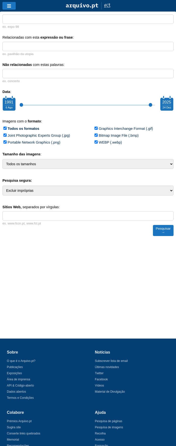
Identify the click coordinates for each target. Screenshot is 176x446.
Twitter (99, 373)
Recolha (100, 433)
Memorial (13, 439)
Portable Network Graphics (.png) (34, 142)
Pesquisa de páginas (108, 421)
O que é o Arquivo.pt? (21, 361)
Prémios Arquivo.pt (19, 421)
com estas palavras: (33, 64)
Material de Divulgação (110, 391)
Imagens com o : (22, 121)
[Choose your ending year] (166, 104)
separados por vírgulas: (31, 207)
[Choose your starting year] (8, 104)
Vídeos (99, 385)
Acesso (100, 439)
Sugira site (14, 427)
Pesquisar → (163, 230)
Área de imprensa (18, 379)
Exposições (14, 373)
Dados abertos (16, 391)
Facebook (101, 379)
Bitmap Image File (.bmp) (118, 135)
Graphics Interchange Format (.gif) (126, 129)
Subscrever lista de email (111, 361)
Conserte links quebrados (23, 433)
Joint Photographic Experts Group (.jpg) (39, 135)
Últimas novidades (107, 367)
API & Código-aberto (20, 385)
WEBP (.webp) (110, 142)
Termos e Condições (20, 398)
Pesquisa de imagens (109, 427)
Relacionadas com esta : (38, 37)
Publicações (15, 367)
